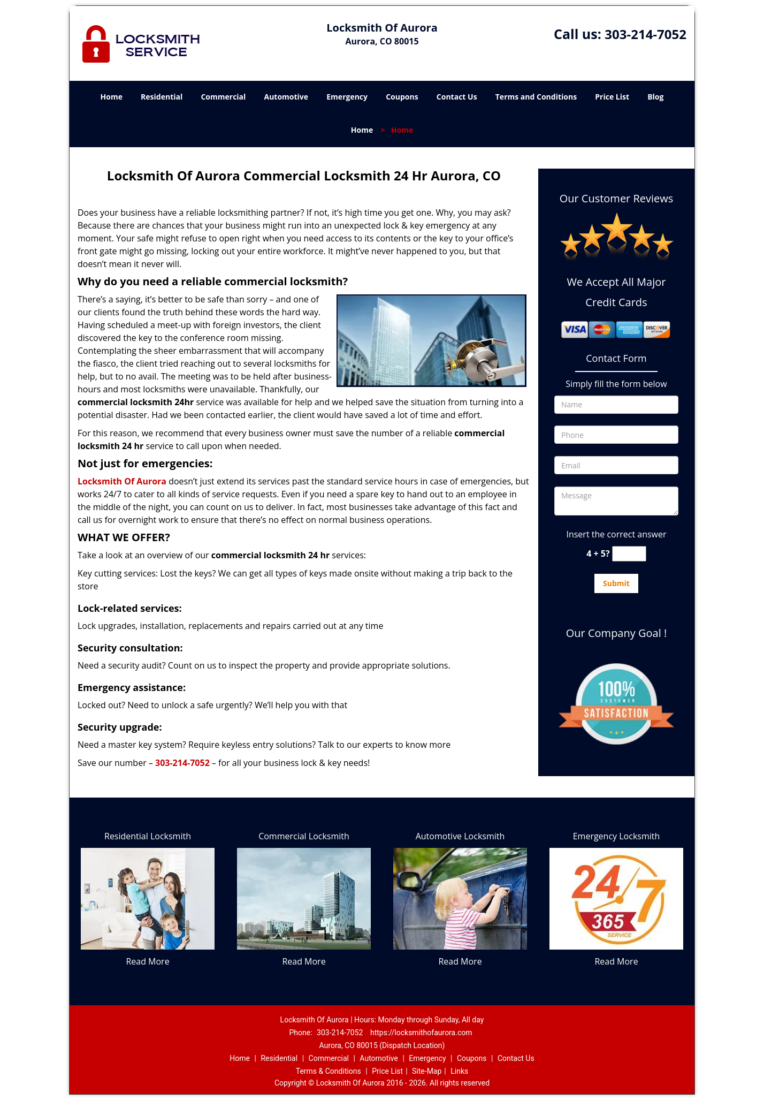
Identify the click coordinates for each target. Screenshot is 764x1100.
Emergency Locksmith (616, 836)
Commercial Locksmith (303, 836)
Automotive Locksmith (460, 836)
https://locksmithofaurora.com (421, 1032)
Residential (161, 97)
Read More (147, 961)
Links (459, 1071)
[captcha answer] (629, 554)
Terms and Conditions (536, 97)
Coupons (402, 97)
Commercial (223, 97)
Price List (612, 97)
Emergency (347, 97)
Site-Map (426, 1071)
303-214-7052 (645, 34)
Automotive (286, 97)
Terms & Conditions (328, 1071)
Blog (655, 97)
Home (112, 97)
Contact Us (457, 97)
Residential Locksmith (147, 836)
